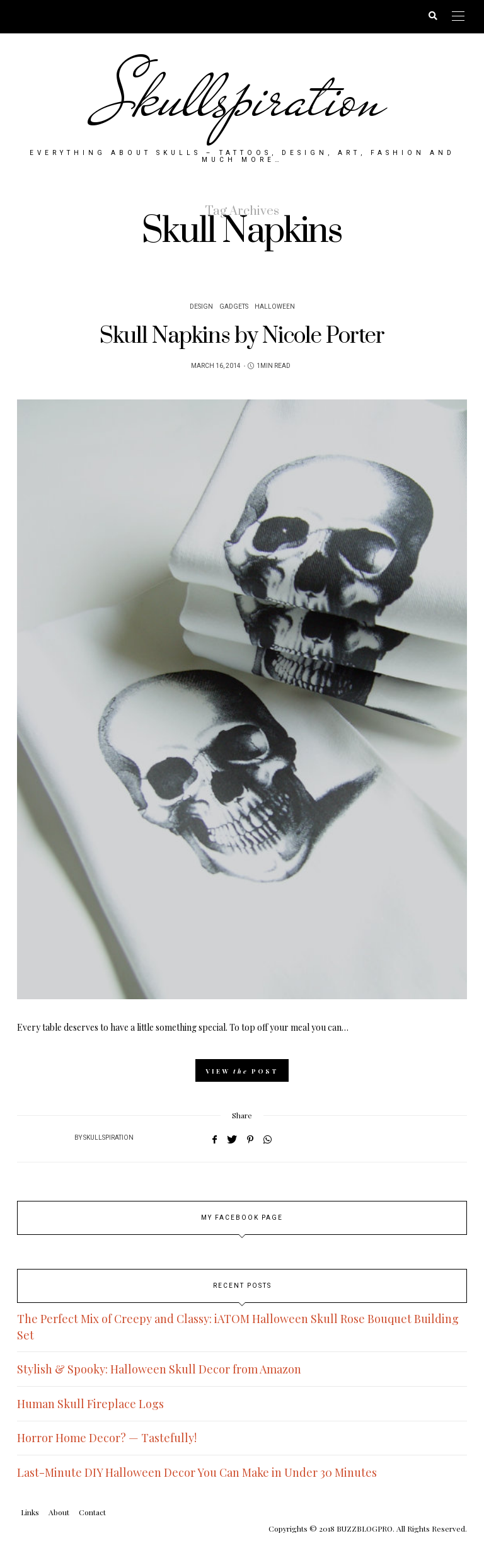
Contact (92, 1511)
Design (201, 305)
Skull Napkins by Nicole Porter (242, 335)
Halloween (275, 305)
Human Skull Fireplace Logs (90, 1402)
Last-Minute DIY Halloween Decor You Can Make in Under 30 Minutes (197, 1471)
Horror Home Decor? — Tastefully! (107, 1437)
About (59, 1511)
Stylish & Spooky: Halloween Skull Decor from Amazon (159, 1368)
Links (30, 1511)
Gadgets (233, 305)
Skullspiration (242, 97)
